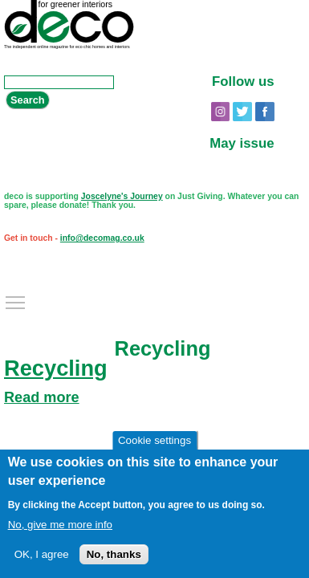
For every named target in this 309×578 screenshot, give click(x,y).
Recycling (56, 368)
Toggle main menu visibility (16, 298)
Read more (41, 397)
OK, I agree (41, 555)
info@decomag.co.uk (102, 238)
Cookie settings (154, 442)
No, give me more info (60, 525)
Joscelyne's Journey (122, 196)
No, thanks (114, 555)
